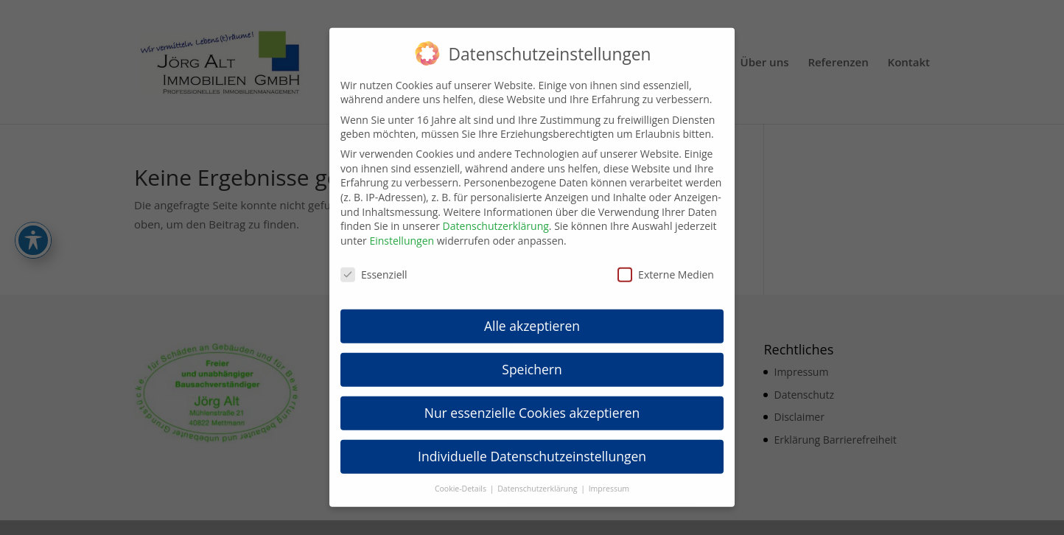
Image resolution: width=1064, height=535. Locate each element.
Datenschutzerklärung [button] (538, 479)
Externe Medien (665, 264)
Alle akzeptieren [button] (532, 316)
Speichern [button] (531, 359)
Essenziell (373, 264)
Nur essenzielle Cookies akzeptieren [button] (532, 403)
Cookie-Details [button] (462, 479)
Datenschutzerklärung (496, 216)
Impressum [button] (609, 479)
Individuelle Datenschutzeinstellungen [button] (532, 446)
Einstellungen (401, 231)
